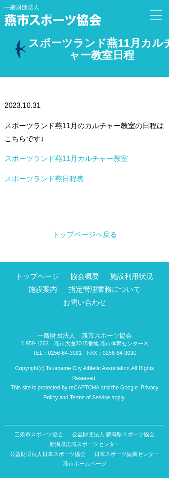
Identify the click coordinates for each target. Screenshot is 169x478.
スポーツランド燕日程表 (44, 179)
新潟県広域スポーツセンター (85, 444)
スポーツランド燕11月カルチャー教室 (66, 158)
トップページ (37, 276)
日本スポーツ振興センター (126, 454)
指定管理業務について (105, 289)
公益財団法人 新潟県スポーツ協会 (113, 434)
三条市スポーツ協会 (38, 434)
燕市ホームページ (84, 463)
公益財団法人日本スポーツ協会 (48, 454)
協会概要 (84, 276)
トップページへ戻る (84, 234)
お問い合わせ (84, 302)
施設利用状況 (131, 276)
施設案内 (42, 289)
